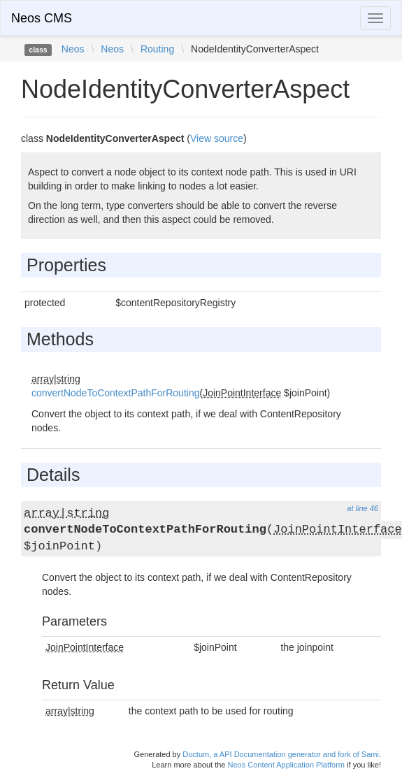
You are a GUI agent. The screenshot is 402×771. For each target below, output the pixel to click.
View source (216, 138)
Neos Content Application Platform (286, 765)
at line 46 (362, 508)
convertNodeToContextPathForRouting (115, 392)
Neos (73, 49)
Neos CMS (41, 18)
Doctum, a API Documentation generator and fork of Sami (280, 754)
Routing (157, 49)
